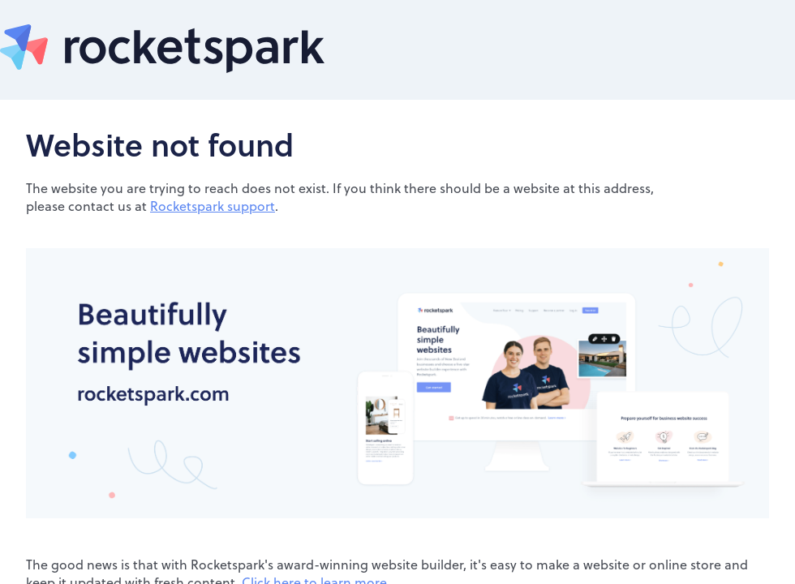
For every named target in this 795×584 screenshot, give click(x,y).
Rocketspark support (212, 206)
